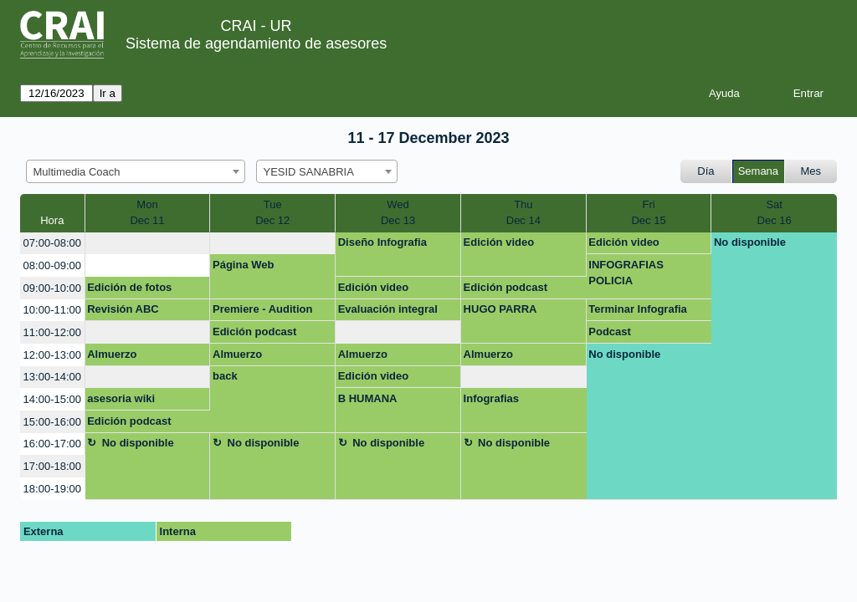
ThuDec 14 (523, 212)
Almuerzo (111, 354)
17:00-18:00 (52, 466)
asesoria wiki (121, 398)
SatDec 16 (774, 212)
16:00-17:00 (52, 443)
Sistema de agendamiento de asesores (256, 43)
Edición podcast (505, 287)
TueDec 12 (272, 212)
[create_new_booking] (147, 243)
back (225, 376)
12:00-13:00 (52, 355)
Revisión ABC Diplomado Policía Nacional (134, 312)
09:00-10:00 (52, 288)
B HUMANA (368, 398)
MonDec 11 (147, 212)
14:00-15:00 (52, 399)
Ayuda (724, 93)
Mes (811, 171)
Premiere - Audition (262, 309)
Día (705, 171)
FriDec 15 (648, 212)
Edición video (499, 242)
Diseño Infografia (382, 242)
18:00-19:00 (52, 488)
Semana (758, 171)
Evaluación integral (388, 309)
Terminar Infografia (637, 309)
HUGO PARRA (500, 309)
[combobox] (135, 171)
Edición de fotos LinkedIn (129, 290)
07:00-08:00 (52, 243)
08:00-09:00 (52, 265)
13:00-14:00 (52, 376)
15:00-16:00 (52, 422)
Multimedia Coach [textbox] (77, 172)
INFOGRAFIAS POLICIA (626, 273)
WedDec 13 (398, 212)
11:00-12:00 (52, 332)
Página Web (243, 264)
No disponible (750, 242)
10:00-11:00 (52, 310)
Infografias (491, 398)
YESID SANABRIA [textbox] (309, 172)
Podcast (609, 331)
